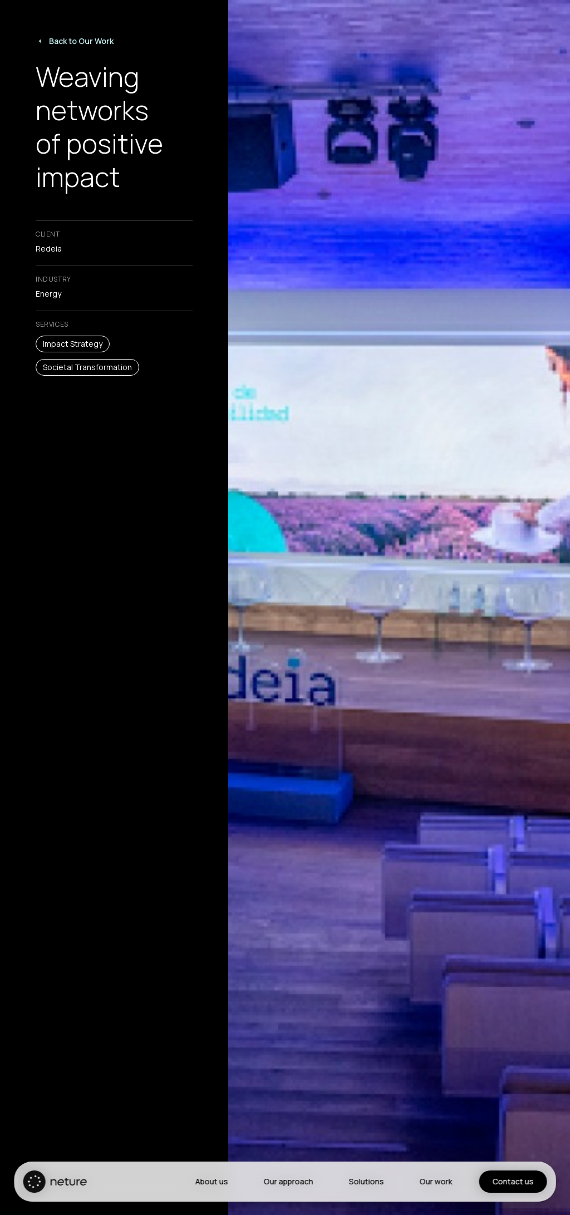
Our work (435, 1181)
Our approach (288, 1181)
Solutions (366, 1181)
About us (211, 1181)
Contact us (512, 1181)
